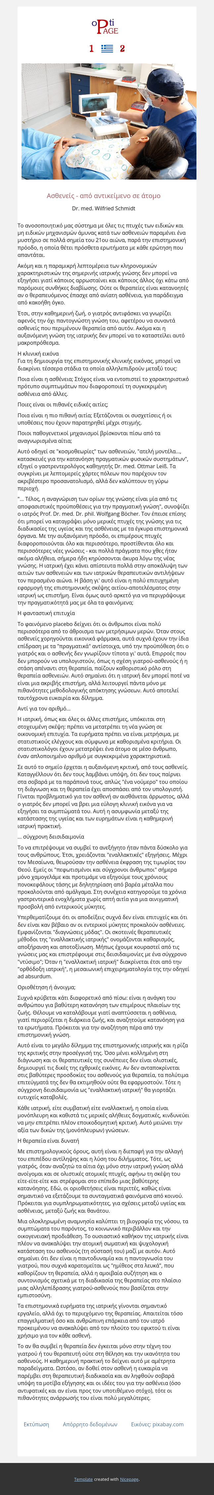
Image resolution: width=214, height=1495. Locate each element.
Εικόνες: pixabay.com (157, 1424)
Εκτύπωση (36, 1424)
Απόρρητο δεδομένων (90, 1424)
